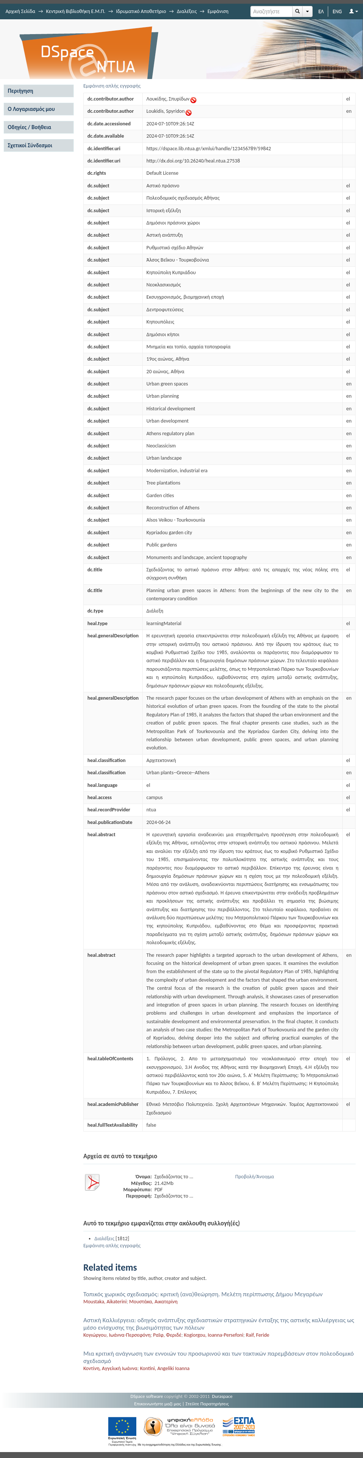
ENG (337, 11)
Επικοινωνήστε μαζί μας (157, 1403)
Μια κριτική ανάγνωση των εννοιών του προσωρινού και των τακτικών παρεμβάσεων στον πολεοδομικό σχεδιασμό (218, 1357)
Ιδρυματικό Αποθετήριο (141, 11)
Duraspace (222, 1396)
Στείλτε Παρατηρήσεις (207, 1403)
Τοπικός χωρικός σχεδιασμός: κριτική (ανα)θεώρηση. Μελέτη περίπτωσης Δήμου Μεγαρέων (203, 1294)
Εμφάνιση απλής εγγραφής (112, 86)
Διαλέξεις (187, 11)
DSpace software (146, 1396)
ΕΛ (321, 11)
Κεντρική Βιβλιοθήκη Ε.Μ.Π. (75, 11)
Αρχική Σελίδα (20, 11)
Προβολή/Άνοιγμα (254, 1176)
